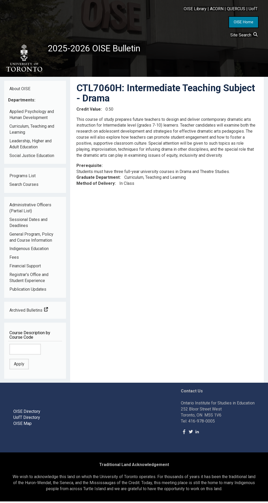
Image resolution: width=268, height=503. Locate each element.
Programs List (22, 177)
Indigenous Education (29, 250)
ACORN (217, 8)
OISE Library (195, 8)
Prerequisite (89, 166)
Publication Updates (27, 290)
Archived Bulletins (28, 311)
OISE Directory (26, 412)
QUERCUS (236, 8)
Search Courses (23, 185)
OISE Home (243, 22)
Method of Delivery (95, 184)
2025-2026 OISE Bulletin (97, 49)
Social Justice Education (31, 156)
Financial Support (25, 267)
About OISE (19, 90)
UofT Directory (26, 419)
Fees (14, 258)
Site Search (244, 35)
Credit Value (88, 110)
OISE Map (22, 425)
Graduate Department (98, 178)
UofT (253, 8)
